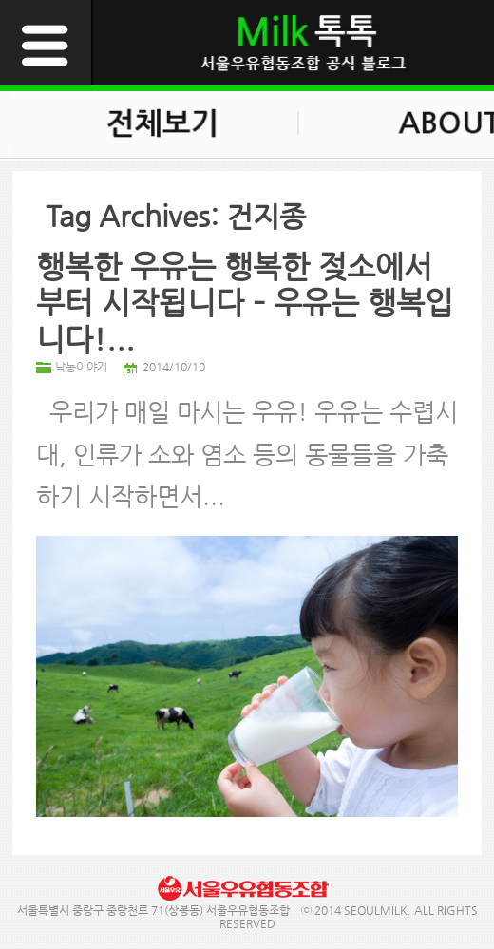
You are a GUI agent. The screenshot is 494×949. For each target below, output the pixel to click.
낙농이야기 (81, 366)
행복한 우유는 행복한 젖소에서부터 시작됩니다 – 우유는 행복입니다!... (244, 302)
